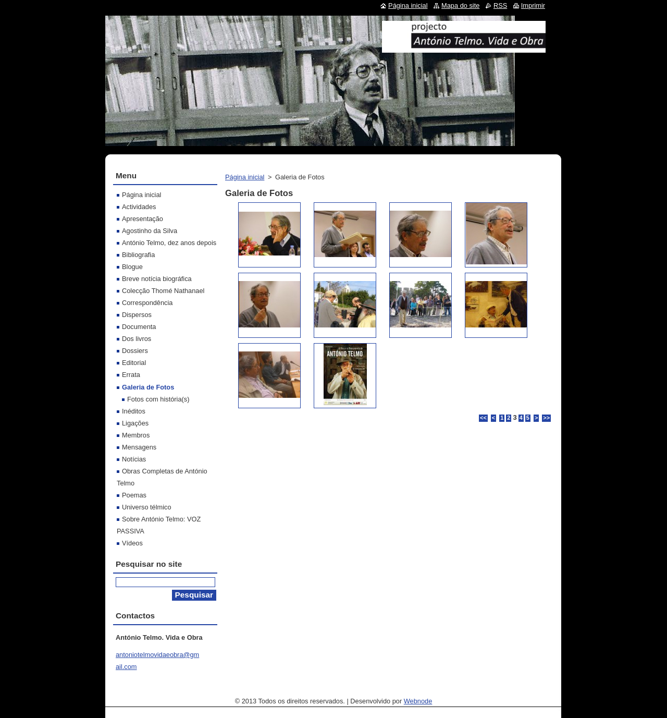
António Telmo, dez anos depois (169, 243)
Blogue (132, 267)
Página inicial (244, 177)
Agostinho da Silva (149, 231)
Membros (136, 435)
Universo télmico (146, 507)
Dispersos (137, 315)
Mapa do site (460, 5)
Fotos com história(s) (158, 399)
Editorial (134, 363)
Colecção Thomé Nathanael (163, 291)
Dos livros (136, 339)
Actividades (139, 207)
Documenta (139, 327)
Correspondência (147, 303)
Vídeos (132, 543)
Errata (131, 375)
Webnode (418, 701)
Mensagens (139, 447)
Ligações (135, 423)
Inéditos (133, 411)
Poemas (134, 495)
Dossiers (135, 351)
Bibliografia (138, 255)
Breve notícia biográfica (157, 279)
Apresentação (142, 219)
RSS (500, 5)
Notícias (134, 459)
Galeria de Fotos (148, 387)
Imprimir (533, 5)
